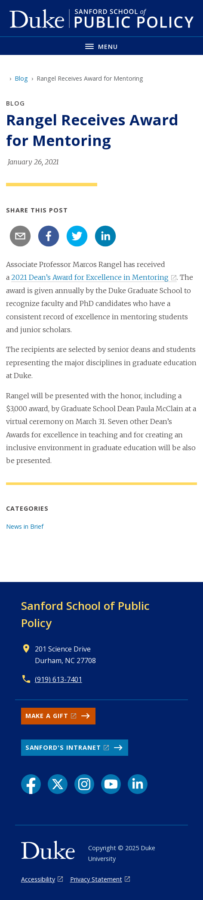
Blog (21, 78)
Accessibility (38, 879)
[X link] (58, 784)
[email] (20, 236)
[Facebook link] (31, 784)
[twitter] (77, 236)
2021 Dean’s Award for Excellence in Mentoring (90, 277)
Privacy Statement (96, 879)
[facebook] (48, 236)
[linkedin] (105, 236)
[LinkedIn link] (138, 784)
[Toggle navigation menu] (101, 45)
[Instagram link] (84, 784)
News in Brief (24, 526)
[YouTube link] (111, 784)
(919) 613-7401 (58, 679)
